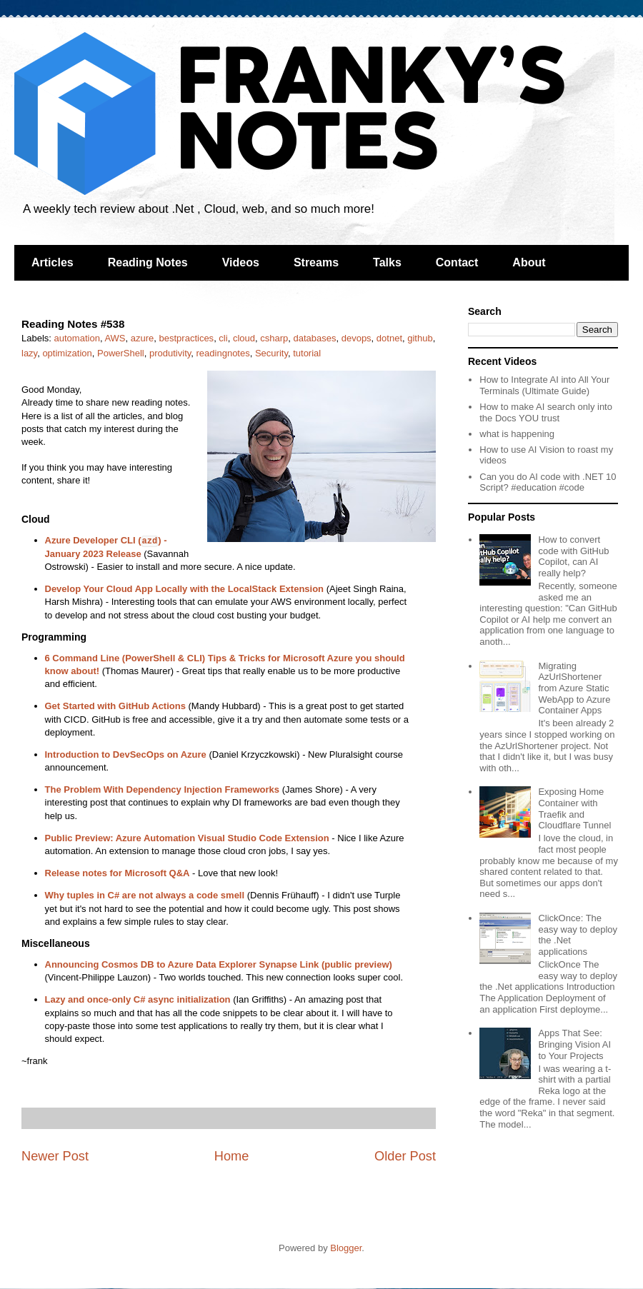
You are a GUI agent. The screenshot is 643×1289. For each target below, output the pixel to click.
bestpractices (186, 338)
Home (231, 1156)
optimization (66, 353)
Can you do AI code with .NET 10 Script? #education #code (547, 482)
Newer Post (55, 1156)
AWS (114, 338)
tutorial (307, 353)
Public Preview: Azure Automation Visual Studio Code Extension (187, 838)
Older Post (405, 1156)
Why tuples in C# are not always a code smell (145, 895)
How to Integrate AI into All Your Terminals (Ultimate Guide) (544, 385)
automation (77, 338)
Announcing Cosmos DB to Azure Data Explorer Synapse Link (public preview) (218, 964)
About (528, 262)
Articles (52, 262)
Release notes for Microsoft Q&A (117, 873)
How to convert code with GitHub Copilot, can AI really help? (573, 556)
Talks (387, 262)
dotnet (389, 338)
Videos (240, 262)
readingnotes (223, 353)
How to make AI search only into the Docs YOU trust (545, 412)
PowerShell (120, 353)
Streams (316, 262)
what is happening (516, 433)
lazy (29, 353)
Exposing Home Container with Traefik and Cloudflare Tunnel (574, 808)
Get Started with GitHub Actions (115, 706)
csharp (274, 338)
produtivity (170, 353)
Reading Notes (148, 262)
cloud (244, 338)
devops (357, 338)
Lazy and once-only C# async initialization (138, 999)
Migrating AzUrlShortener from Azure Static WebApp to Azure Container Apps (574, 688)
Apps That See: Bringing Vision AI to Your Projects (574, 1044)
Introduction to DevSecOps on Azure (125, 754)
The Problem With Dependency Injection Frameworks (162, 789)
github (419, 338)
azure (142, 338)
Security (271, 353)
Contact (457, 262)
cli (223, 338)
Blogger (346, 1248)
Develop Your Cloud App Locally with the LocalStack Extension (184, 588)
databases (314, 338)
